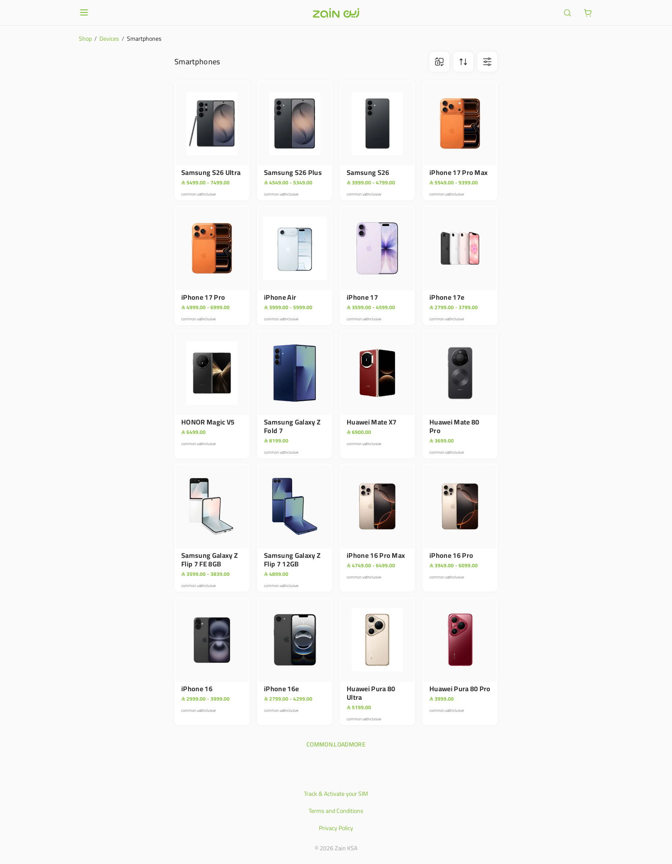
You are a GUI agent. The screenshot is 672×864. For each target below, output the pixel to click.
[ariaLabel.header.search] (567, 13)
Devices (109, 38)
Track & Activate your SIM (336, 793)
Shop (85, 38)
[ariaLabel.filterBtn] (487, 61)
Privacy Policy (336, 828)
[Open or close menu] (84, 12)
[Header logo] (336, 13)
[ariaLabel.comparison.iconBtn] (439, 61)
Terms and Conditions (336, 811)
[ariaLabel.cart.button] (588, 13)
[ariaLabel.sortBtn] (463, 61)
